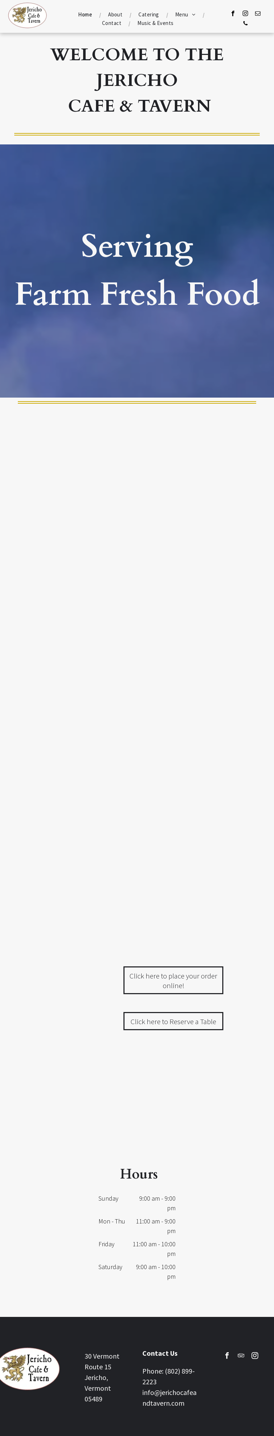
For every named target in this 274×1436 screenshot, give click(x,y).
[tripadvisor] (241, 1357)
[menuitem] (86, 14)
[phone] (245, 24)
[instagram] (245, 14)
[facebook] (233, 14)
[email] (258, 14)
